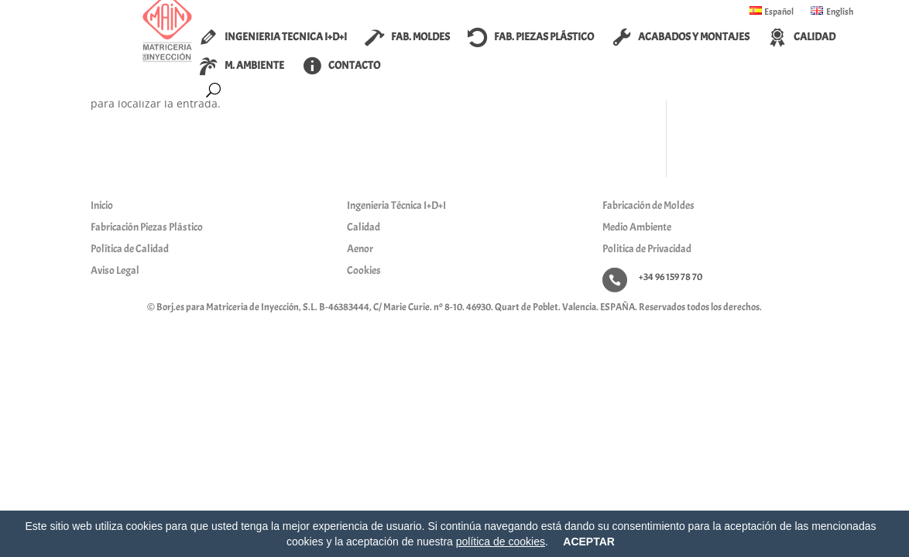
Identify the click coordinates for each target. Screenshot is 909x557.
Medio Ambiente (636, 227)
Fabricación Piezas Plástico (147, 227)
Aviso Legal (115, 270)
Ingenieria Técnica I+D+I (396, 205)
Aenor (360, 248)
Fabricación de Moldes (648, 205)
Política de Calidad (130, 248)
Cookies (364, 270)
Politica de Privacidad (646, 248)
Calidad (363, 227)
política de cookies (500, 541)
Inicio (102, 205)
